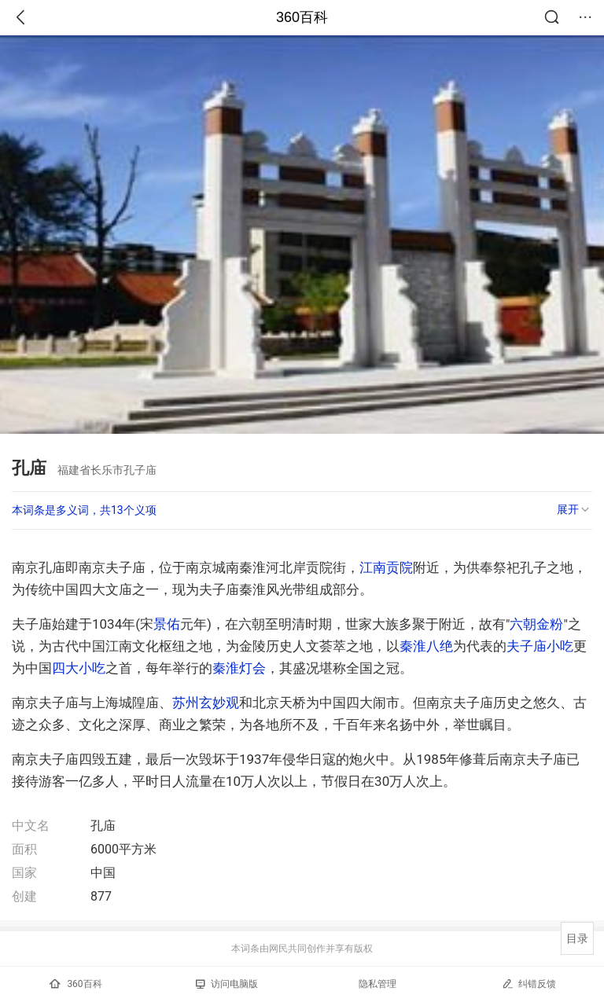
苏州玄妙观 (205, 702)
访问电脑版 (227, 983)
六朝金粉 (536, 624)
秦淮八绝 (426, 646)
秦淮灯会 (239, 668)
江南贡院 (386, 567)
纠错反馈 (529, 983)
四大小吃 (78, 668)
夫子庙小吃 (539, 646)
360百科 (302, 17)
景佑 (166, 624)
